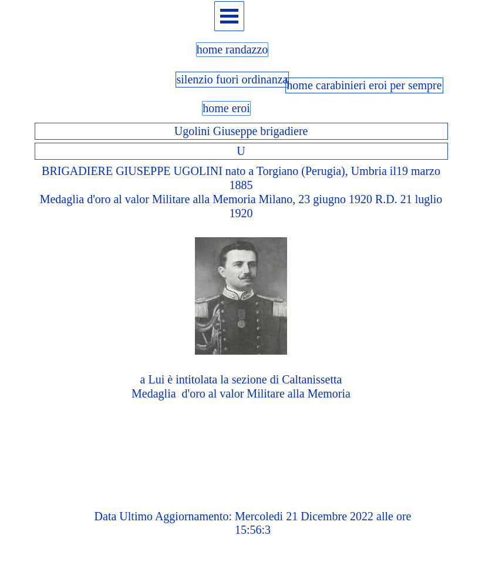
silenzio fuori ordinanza (232, 79)
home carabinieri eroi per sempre (363, 85)
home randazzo (232, 49)
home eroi (226, 108)
